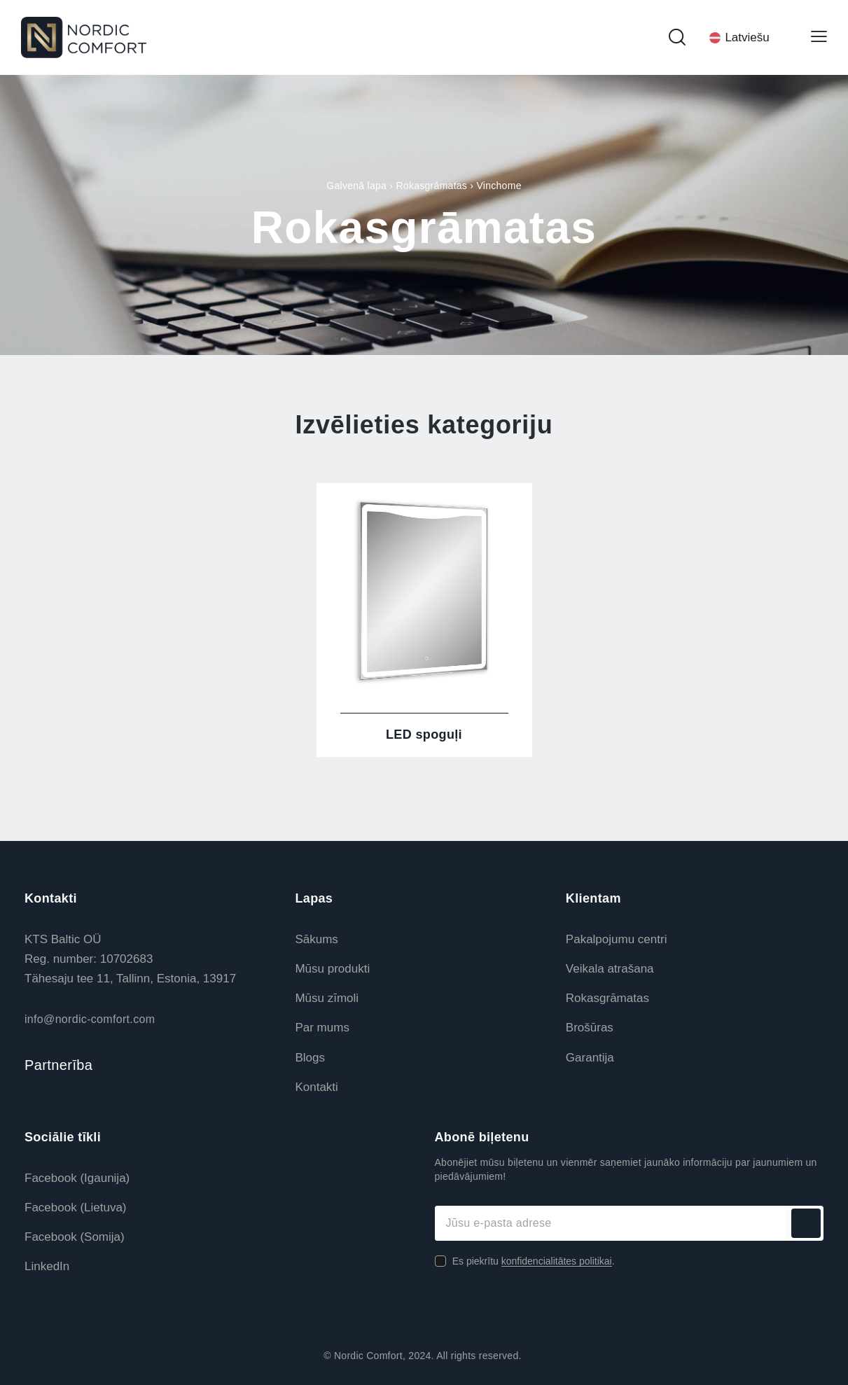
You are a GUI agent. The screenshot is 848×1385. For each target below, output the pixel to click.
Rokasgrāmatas (431, 185)
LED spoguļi (424, 735)
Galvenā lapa (356, 185)
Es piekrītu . (533, 1261)
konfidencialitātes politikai (556, 1261)
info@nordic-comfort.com (90, 1019)
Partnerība (58, 1065)
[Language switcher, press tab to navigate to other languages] (747, 37)
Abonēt (806, 1223)
